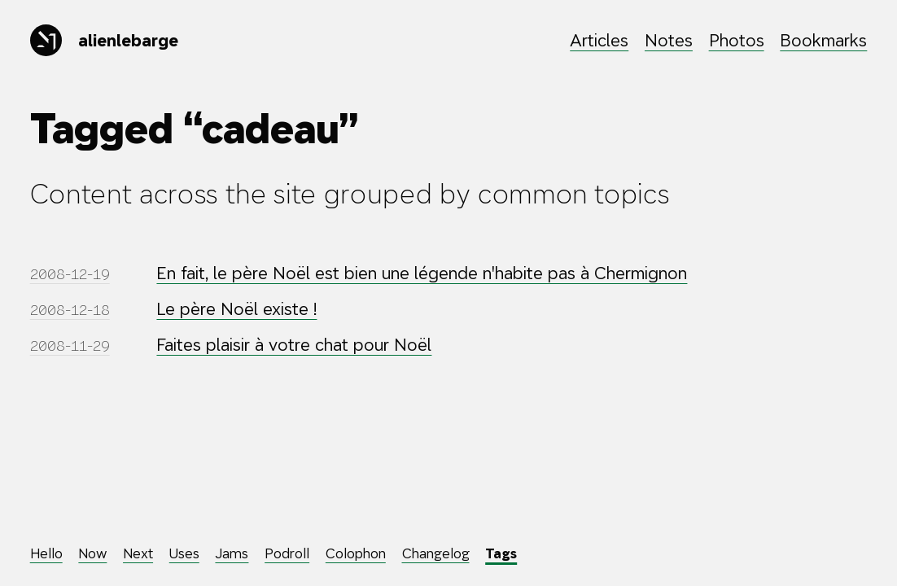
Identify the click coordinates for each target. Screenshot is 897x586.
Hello (46, 553)
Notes (669, 40)
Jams (231, 553)
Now (92, 553)
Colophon (356, 553)
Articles (599, 40)
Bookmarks (823, 40)
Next (138, 553)
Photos (736, 40)
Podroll (287, 553)
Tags (501, 553)
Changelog (436, 553)
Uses (184, 553)
